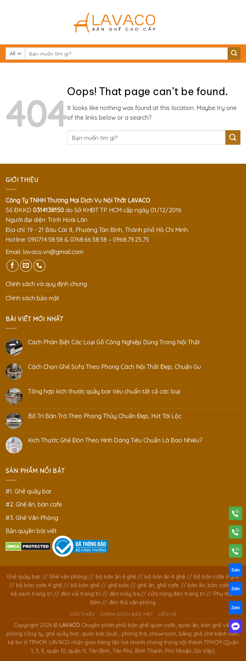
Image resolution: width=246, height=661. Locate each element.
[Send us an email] (26, 266)
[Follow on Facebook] (12, 266)
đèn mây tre (124, 593)
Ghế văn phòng (68, 576)
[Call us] (39, 266)
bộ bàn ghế (85, 585)
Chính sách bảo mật (32, 298)
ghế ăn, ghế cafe (158, 585)
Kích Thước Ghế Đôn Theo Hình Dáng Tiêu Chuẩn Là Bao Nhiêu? (115, 440)
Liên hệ (167, 614)
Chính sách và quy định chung (46, 284)
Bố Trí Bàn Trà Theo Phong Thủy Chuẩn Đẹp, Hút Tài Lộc (105, 416)
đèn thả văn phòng (132, 602)
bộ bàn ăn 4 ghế (164, 576)
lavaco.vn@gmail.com (53, 252)
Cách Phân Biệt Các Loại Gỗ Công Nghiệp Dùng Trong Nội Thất (114, 342)
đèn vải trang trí (81, 593)
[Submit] (234, 53)
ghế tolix (118, 585)
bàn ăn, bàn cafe (209, 585)
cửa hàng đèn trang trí (176, 593)
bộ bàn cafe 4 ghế (39, 585)
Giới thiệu (82, 614)
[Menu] (10, 22)
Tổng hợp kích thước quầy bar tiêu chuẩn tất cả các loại (104, 391)
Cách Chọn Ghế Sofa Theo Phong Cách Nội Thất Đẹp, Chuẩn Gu (114, 366)
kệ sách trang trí (31, 593)
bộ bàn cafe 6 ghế (216, 576)
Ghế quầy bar (24, 576)
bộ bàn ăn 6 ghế (116, 576)
